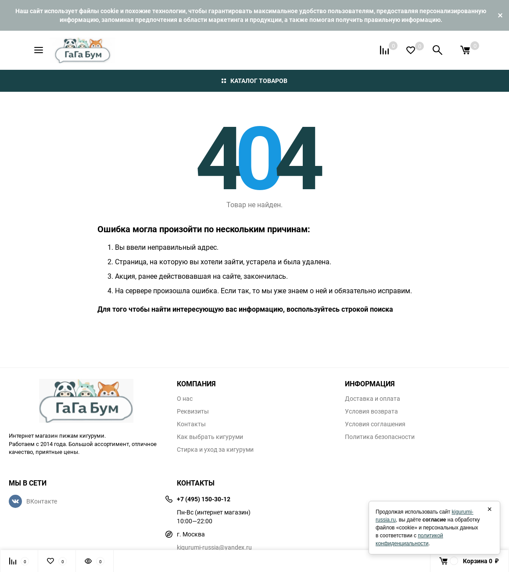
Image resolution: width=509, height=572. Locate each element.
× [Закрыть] (489, 509)
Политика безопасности (380, 437)
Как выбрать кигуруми (210, 437)
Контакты (191, 424)
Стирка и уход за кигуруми (215, 449)
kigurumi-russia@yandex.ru (214, 547)
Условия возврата (371, 411)
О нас (185, 399)
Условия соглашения (375, 424)
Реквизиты (193, 411)
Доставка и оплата (372, 399)
